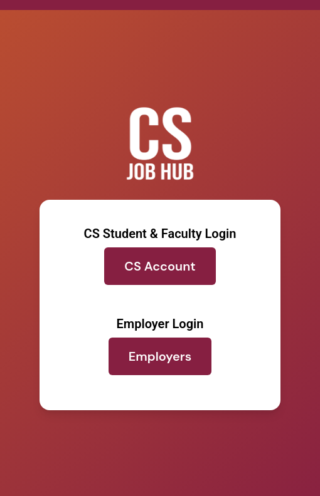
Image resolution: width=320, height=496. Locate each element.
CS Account (159, 266)
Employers (160, 356)
